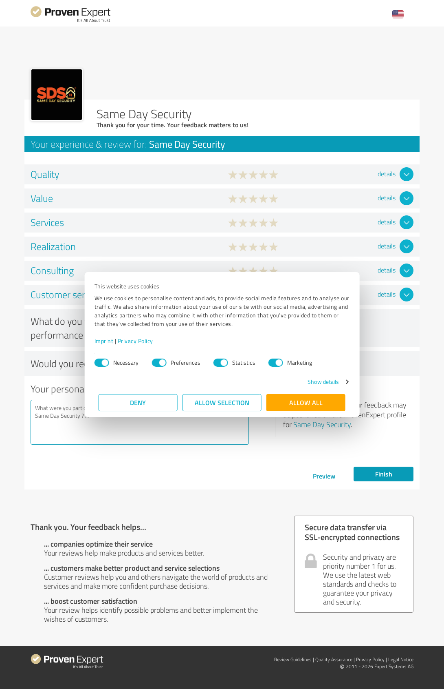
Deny (138, 402)
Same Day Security (322, 424)
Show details (319, 381)
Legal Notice (400, 659)
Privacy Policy (139, 341)
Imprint (108, 341)
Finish (383, 474)
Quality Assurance (333, 659)
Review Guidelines (293, 659)
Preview (324, 476)
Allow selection (222, 402)
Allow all (306, 402)
